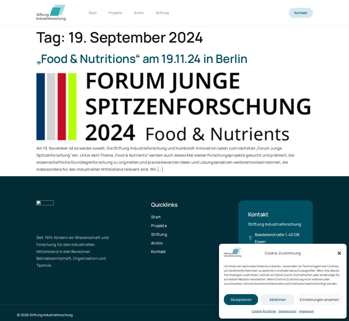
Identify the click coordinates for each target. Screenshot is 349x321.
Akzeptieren (241, 299)
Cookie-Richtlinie (264, 311)
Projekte (115, 12)
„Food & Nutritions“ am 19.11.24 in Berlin (142, 58)
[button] (339, 253)
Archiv (139, 12)
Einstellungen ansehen (319, 299)
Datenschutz (287, 311)
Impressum (306, 311)
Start (93, 12)
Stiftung (162, 12)
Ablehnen (277, 299)
